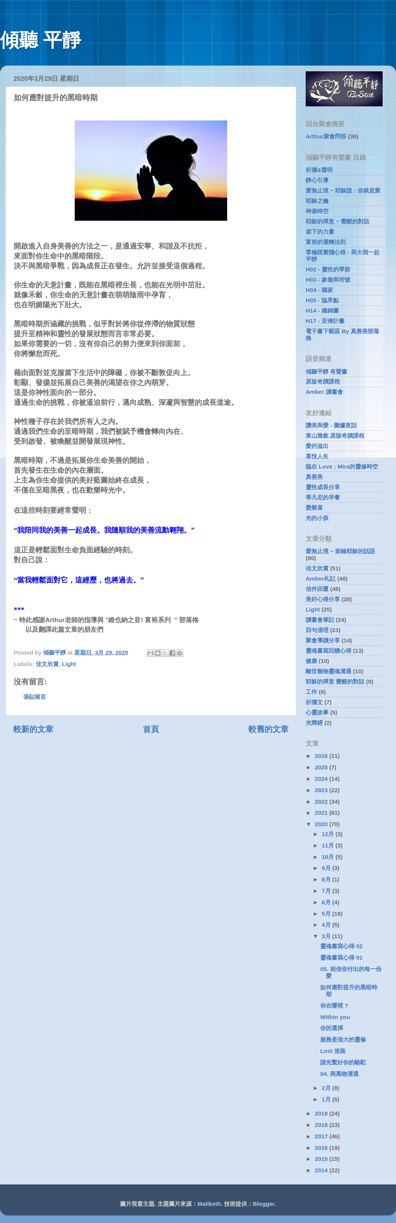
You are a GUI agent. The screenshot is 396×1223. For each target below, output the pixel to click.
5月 (327, 913)
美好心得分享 (323, 599)
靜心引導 (317, 180)
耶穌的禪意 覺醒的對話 (335, 681)
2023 (322, 790)
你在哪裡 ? (334, 1005)
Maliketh (209, 1204)
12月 (328, 834)
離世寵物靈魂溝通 (328, 671)
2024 (322, 778)
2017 (322, 1136)
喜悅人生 (317, 456)
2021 (322, 812)
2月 (327, 1088)
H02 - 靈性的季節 (328, 269)
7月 (327, 891)
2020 (322, 824)
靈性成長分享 (323, 487)
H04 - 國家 (319, 290)
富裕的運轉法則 (326, 242)
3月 (327, 936)
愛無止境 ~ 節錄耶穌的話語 (340, 551)
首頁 (151, 729)
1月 (327, 1099)
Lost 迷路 (333, 1051)
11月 (328, 845)
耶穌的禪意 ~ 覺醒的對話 (337, 221)
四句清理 (317, 630)
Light (69, 664)
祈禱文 (314, 702)
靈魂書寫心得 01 (341, 957)
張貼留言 (34, 696)
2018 (322, 1125)
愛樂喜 (314, 507)
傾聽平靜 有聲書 (326, 371)
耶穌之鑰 (317, 200)
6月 (327, 902)
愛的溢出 (317, 446)
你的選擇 (331, 1028)
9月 (327, 868)
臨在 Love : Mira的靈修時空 (342, 466)
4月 (327, 924)
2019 (322, 1113)
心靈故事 (317, 712)
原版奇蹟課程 (323, 381)
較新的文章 (33, 729)
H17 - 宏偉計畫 (325, 321)
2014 (322, 1170)
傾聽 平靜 (40, 40)
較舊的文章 (269, 729)
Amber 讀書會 (324, 391)
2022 (322, 801)
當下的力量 (320, 231)
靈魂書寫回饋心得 (328, 650)
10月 (328, 857)
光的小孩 (317, 518)
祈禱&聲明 (319, 170)
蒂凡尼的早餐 (323, 497)
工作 (311, 692)
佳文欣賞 (47, 664)
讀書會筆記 (320, 619)
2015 (322, 1159)
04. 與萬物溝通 (339, 1074)
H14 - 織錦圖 (322, 310)
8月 (327, 879)
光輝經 (314, 722)
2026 (322, 756)
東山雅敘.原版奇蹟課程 (335, 435)
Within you (335, 1017)
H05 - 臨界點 (322, 300)
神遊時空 (317, 211)
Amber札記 (320, 578)
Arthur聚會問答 (326, 136)
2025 (322, 767)
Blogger (263, 1204)
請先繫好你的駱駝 (343, 1062)
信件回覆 (317, 589)
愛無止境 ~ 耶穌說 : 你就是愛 (343, 190)
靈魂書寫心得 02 (341, 946)
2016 (322, 1147)
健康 (311, 661)
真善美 (314, 476)
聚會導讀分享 (323, 640)
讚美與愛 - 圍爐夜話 (331, 425)
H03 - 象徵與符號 (328, 279)
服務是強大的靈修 (343, 1039)
